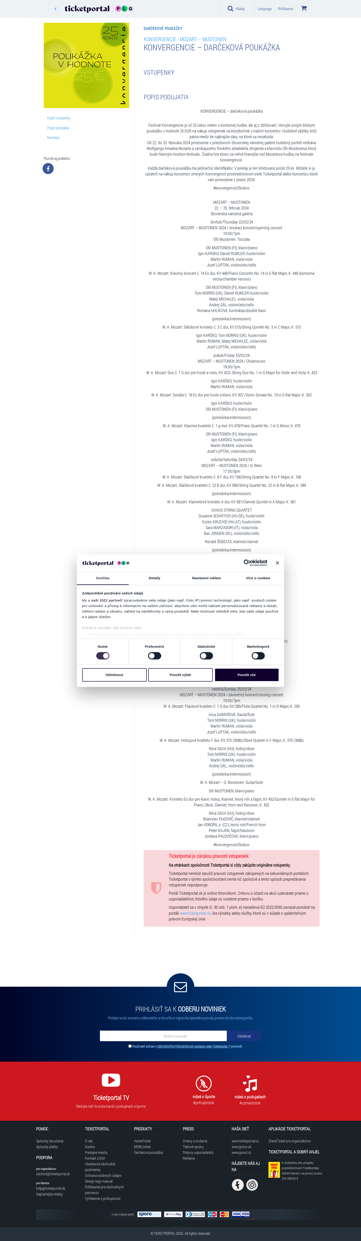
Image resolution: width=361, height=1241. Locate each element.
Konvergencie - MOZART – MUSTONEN (185, 39)
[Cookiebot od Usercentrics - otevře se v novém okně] (247, 562)
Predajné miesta (96, 1152)
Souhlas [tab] (103, 578)
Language (265, 8)
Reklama (189, 1158)
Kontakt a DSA (95, 1158)
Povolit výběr (180, 675)
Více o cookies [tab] (258, 578)
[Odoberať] (244, 1036)
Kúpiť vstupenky (58, 117)
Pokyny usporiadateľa (198, 1152)
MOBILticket (142, 1146)
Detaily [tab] (154, 578)
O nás (89, 1140)
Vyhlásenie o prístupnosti (102, 1198)
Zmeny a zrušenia (195, 1140)
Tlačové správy (193, 1146)
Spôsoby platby (47, 1146)
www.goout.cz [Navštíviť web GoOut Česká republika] (241, 1152)
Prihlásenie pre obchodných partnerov (104, 1189)
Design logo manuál (99, 1181)
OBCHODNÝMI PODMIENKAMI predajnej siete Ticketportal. (192, 1046)
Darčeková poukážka (148, 1152)
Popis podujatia (58, 127)
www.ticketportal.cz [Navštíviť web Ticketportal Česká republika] (245, 1140)
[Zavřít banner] (277, 563)
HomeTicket (142, 1140)
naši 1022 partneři (107, 600)
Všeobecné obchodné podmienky (100, 1166)
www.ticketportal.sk (195, 913)
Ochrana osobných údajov (103, 1175)
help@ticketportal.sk (50, 1188)
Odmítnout (114, 675)
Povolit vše (247, 675)
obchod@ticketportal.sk (53, 1173)
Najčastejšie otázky (49, 1194)
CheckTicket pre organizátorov (289, 1140)
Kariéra (90, 1146)
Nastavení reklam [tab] (206, 578)
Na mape (53, 137)
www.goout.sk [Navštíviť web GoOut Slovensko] (241, 1146)
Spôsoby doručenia (49, 1140)
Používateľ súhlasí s (187, 1046)
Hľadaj (236, 8)
